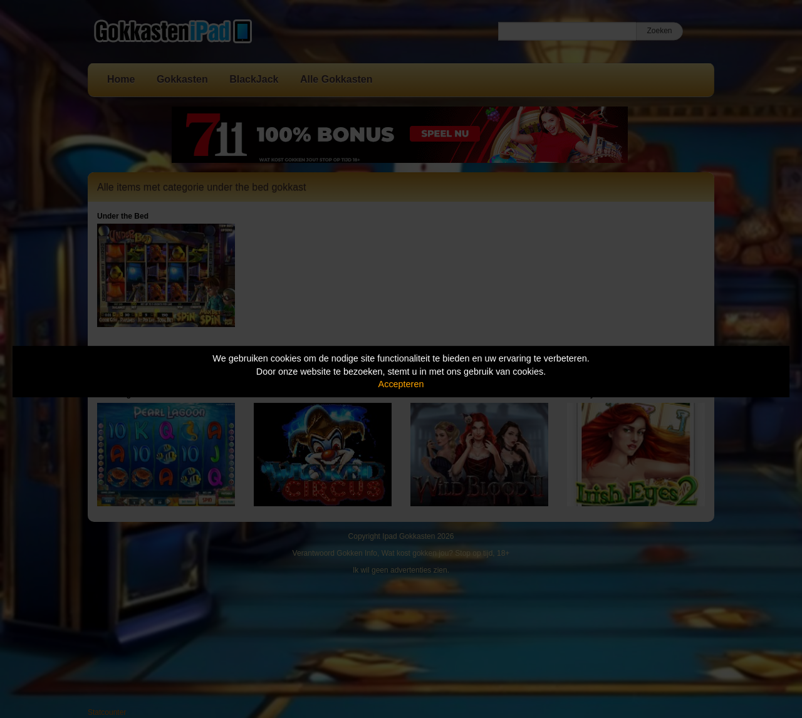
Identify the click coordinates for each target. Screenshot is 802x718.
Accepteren (401, 384)
